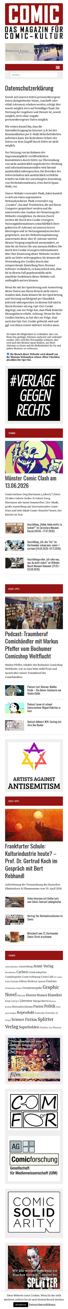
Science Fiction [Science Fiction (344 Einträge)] (24, 1019)
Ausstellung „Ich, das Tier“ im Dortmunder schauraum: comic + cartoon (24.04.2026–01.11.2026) (44, 545)
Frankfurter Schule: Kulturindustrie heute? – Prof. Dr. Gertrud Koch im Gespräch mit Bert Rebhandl (31, 861)
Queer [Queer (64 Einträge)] (7, 1013)
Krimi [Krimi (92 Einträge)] (7, 1001)
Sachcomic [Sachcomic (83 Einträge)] (40, 1013)
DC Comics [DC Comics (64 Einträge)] (58, 977)
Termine (11, 433)
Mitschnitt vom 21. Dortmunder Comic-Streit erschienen (42, 935)
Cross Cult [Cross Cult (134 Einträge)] (47, 976)
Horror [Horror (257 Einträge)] (31, 995)
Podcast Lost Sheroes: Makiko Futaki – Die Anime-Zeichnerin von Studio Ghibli (44, 690)
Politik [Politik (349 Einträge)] (49, 1006)
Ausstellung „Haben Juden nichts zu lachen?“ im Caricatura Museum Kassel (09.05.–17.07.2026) (44, 527)
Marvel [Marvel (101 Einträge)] (45, 1000)
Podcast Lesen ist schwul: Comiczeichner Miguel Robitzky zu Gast (43, 707)
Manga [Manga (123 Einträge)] (37, 1001)
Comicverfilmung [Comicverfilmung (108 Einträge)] (31, 976)
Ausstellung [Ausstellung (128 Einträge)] (26, 966)
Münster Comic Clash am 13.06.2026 (30, 481)
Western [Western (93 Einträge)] (57, 1027)
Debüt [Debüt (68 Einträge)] (7, 981)
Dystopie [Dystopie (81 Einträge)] (14, 981)
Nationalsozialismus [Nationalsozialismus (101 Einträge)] (22, 1006)
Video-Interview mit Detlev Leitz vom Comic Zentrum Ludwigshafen (44, 900)
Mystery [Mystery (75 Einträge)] (52, 1001)
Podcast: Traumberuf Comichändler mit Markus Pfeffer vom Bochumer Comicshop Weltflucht (31, 644)
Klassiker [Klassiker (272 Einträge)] (55, 995)
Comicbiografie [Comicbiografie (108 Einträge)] (13, 976)
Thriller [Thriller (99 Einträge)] (44, 1027)
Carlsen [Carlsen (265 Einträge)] (22, 971)
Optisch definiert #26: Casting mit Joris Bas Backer (44, 723)
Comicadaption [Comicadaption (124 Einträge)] (38, 972)
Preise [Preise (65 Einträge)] (58, 1007)
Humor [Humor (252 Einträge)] (42, 995)
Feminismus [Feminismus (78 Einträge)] (10, 988)
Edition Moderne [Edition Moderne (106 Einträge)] (28, 981)
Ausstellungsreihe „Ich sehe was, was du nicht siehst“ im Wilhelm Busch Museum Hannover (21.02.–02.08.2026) (43, 564)
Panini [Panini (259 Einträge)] (38, 1006)
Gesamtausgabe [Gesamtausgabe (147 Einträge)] (32, 988)
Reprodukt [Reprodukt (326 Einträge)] (25, 1012)
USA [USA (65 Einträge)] (50, 1028)
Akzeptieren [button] (20, 1304)
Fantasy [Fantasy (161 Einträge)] (51, 981)
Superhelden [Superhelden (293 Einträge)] (29, 1026)
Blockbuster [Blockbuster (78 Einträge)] (10, 972)
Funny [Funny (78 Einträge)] (19, 988)
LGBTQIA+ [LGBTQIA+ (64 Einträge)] (15, 1001)
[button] (34, 52)
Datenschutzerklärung (42, 1304)
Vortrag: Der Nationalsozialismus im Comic (45, 917)
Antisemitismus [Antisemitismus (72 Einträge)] (11, 966)
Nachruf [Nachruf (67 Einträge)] (8, 1007)
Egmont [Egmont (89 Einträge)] (42, 981)
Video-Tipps (13, 801)
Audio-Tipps (13, 588)
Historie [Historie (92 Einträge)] (21, 995)
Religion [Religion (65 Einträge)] (13, 1013)
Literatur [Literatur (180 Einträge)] (26, 1001)
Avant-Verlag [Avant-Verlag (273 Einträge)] (43, 966)
